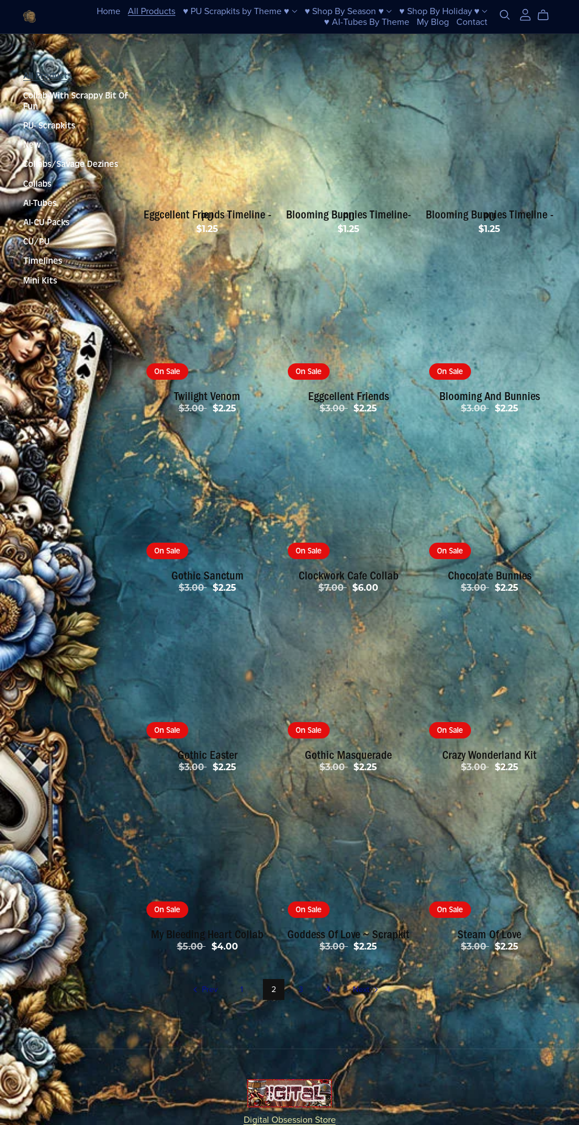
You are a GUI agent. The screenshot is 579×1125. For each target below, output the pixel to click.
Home (108, 10)
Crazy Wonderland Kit (489, 755)
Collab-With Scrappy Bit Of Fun (75, 101)
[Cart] (548, 15)
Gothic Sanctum (207, 575)
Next (366, 990)
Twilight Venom (207, 396)
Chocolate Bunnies (490, 575)
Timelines (42, 261)
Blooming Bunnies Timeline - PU (490, 216)
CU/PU (36, 241)
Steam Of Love (489, 934)
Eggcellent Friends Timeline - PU (207, 216)
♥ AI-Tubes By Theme (366, 21)
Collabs (37, 184)
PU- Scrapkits (49, 125)
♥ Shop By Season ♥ (348, 10)
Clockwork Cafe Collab (349, 575)
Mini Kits (40, 280)
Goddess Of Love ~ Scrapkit (348, 934)
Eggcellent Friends (348, 396)
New (32, 145)
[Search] (505, 15)
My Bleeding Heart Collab (207, 934)
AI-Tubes (40, 203)
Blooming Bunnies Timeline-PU (348, 216)
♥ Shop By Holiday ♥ (443, 10)
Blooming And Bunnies (489, 396)
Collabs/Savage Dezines (70, 164)
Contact (471, 21)
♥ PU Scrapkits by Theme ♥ (240, 10)
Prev (204, 990)
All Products (151, 10)
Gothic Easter (207, 755)
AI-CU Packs (46, 222)
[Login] (525, 14)
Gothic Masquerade (348, 755)
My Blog (433, 21)
